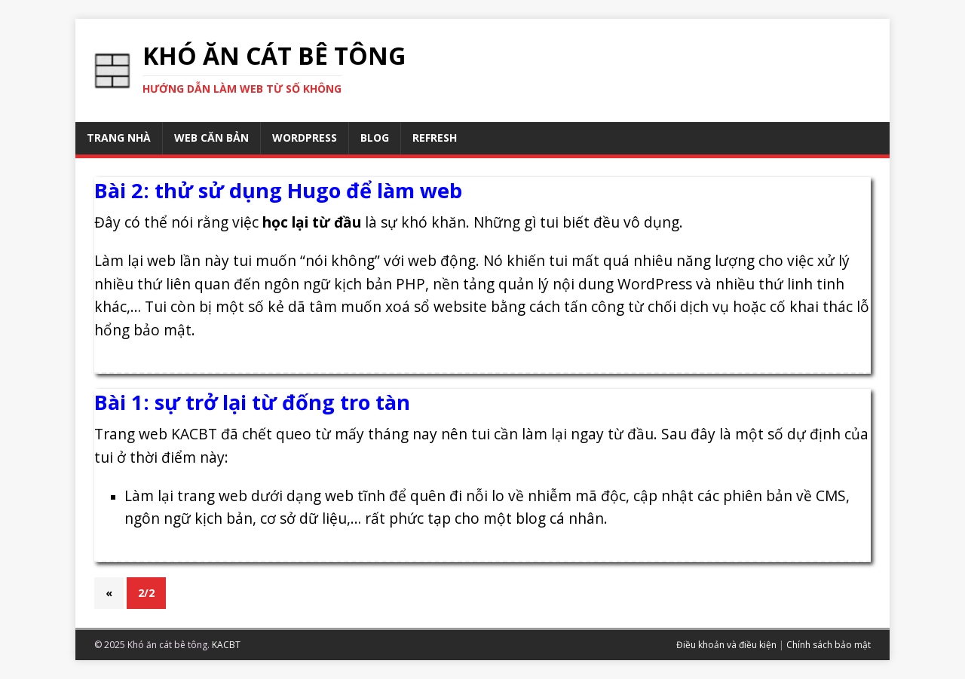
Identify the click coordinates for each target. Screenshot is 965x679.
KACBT (226, 644)
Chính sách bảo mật (828, 644)
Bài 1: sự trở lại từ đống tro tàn (252, 402)
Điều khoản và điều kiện (726, 644)
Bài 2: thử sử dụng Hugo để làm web (278, 190)
